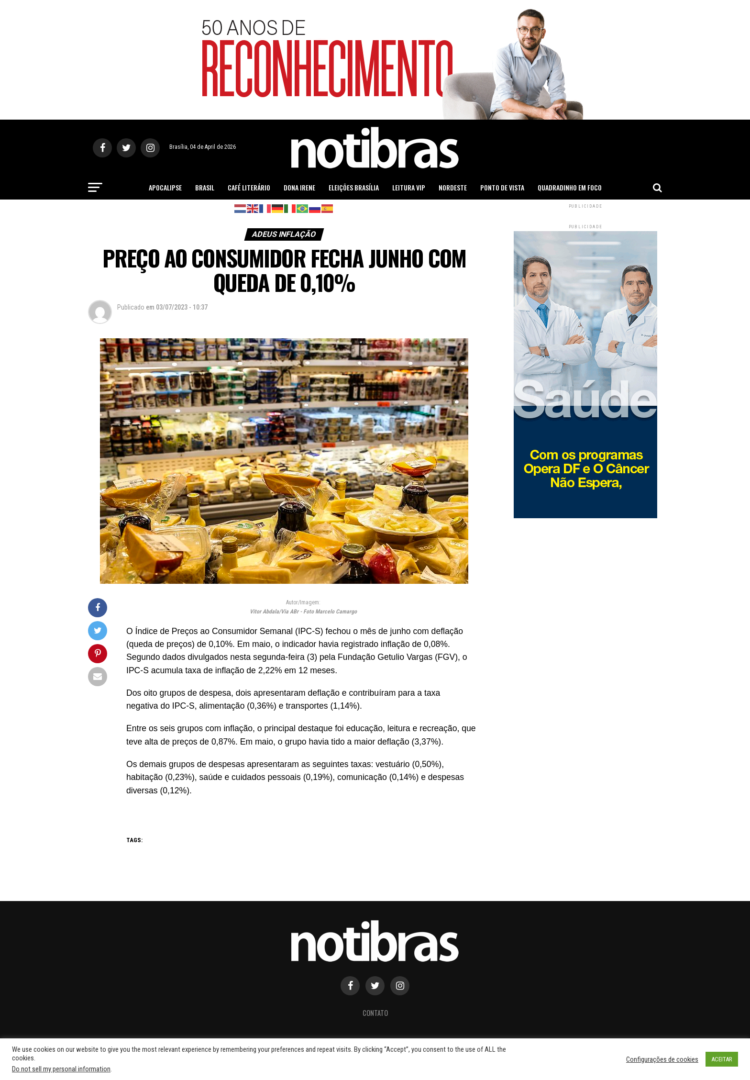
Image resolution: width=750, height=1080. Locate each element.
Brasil (204, 187)
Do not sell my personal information (61, 1069)
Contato (375, 1013)
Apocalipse (165, 187)
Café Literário (249, 187)
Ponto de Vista (502, 187)
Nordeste (453, 187)
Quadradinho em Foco (570, 187)
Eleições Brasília (354, 187)
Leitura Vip (408, 187)
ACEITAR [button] (721, 1059)
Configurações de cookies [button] (662, 1059)
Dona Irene (299, 187)
